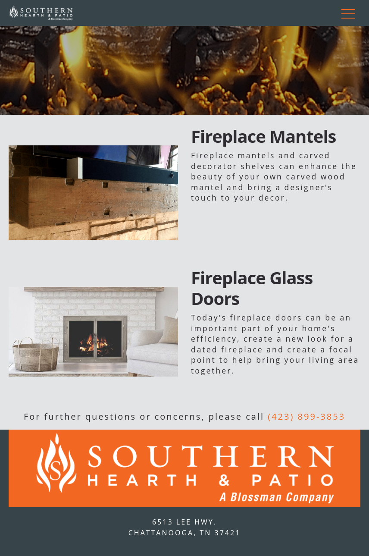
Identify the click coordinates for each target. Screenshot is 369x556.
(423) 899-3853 (306, 416)
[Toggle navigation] (348, 13)
